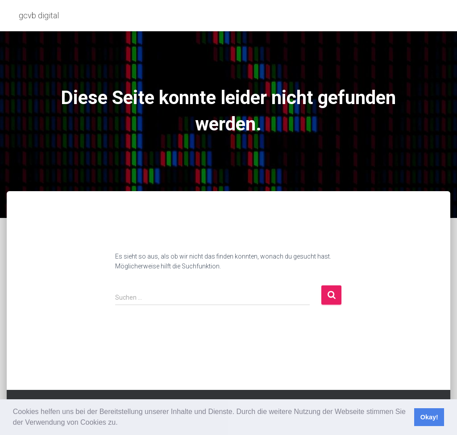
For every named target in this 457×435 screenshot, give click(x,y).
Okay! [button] (429, 417)
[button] (121, 423)
